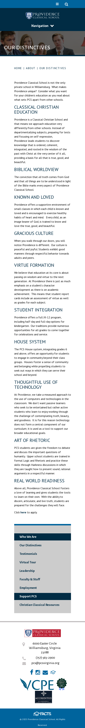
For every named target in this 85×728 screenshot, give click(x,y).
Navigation (42, 25)
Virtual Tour (28, 562)
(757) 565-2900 (45, 657)
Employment (28, 588)
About (30, 68)
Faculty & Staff (30, 579)
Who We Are (28, 537)
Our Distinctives (52, 68)
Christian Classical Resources (39, 605)
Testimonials (28, 554)
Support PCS (28, 596)
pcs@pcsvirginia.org (45, 663)
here (23, 512)
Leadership (27, 571)
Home (18, 68)
